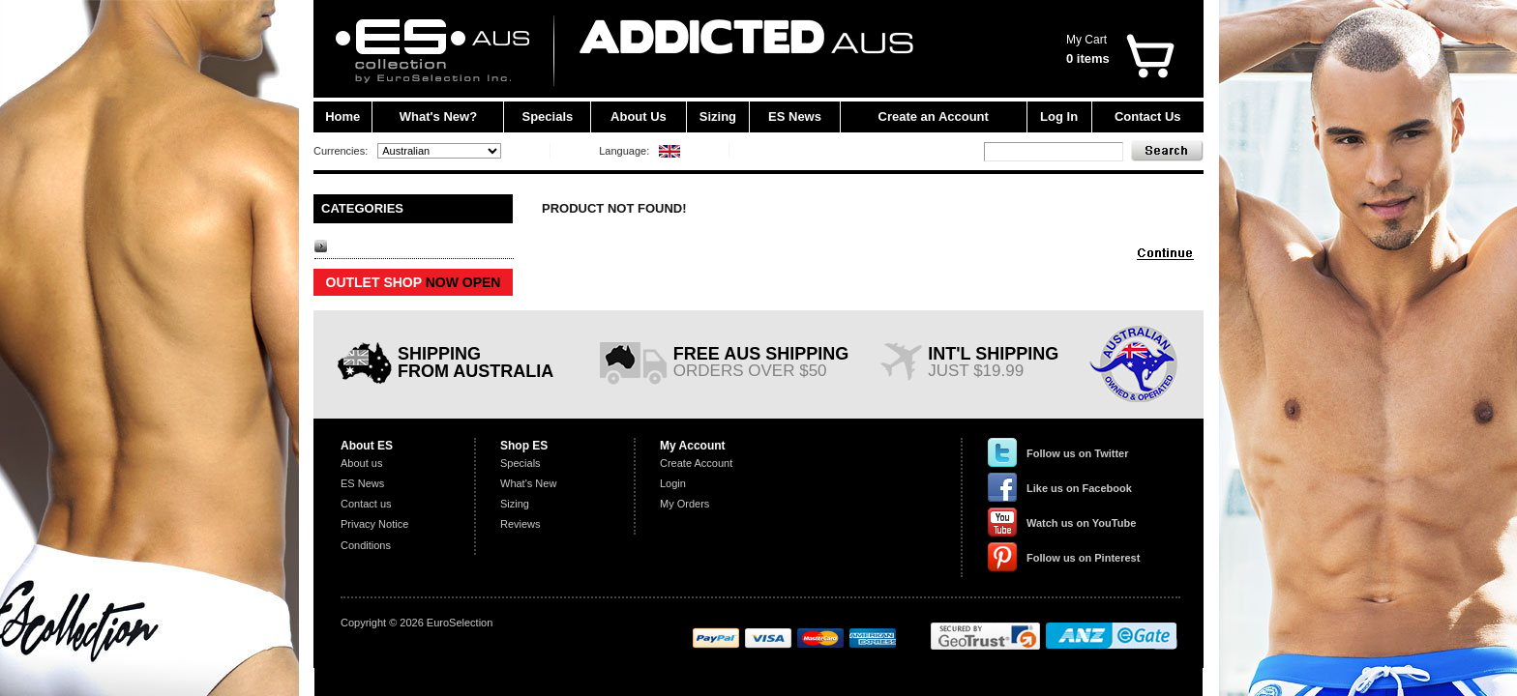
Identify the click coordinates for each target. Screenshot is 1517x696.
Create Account (696, 463)
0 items (1088, 58)
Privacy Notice (374, 524)
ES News (794, 116)
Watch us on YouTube (1081, 523)
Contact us (366, 503)
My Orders (684, 503)
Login (673, 483)
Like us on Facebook (1079, 488)
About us (361, 463)
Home (342, 116)
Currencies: (340, 151)
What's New (528, 483)
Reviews (520, 524)
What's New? (438, 116)
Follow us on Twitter (1077, 453)
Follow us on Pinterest (1083, 558)
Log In (1059, 116)
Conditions (366, 545)
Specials (548, 116)
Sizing (717, 116)
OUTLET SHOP (413, 282)
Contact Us (1148, 116)
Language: (624, 151)
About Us (638, 116)
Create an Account (933, 116)
